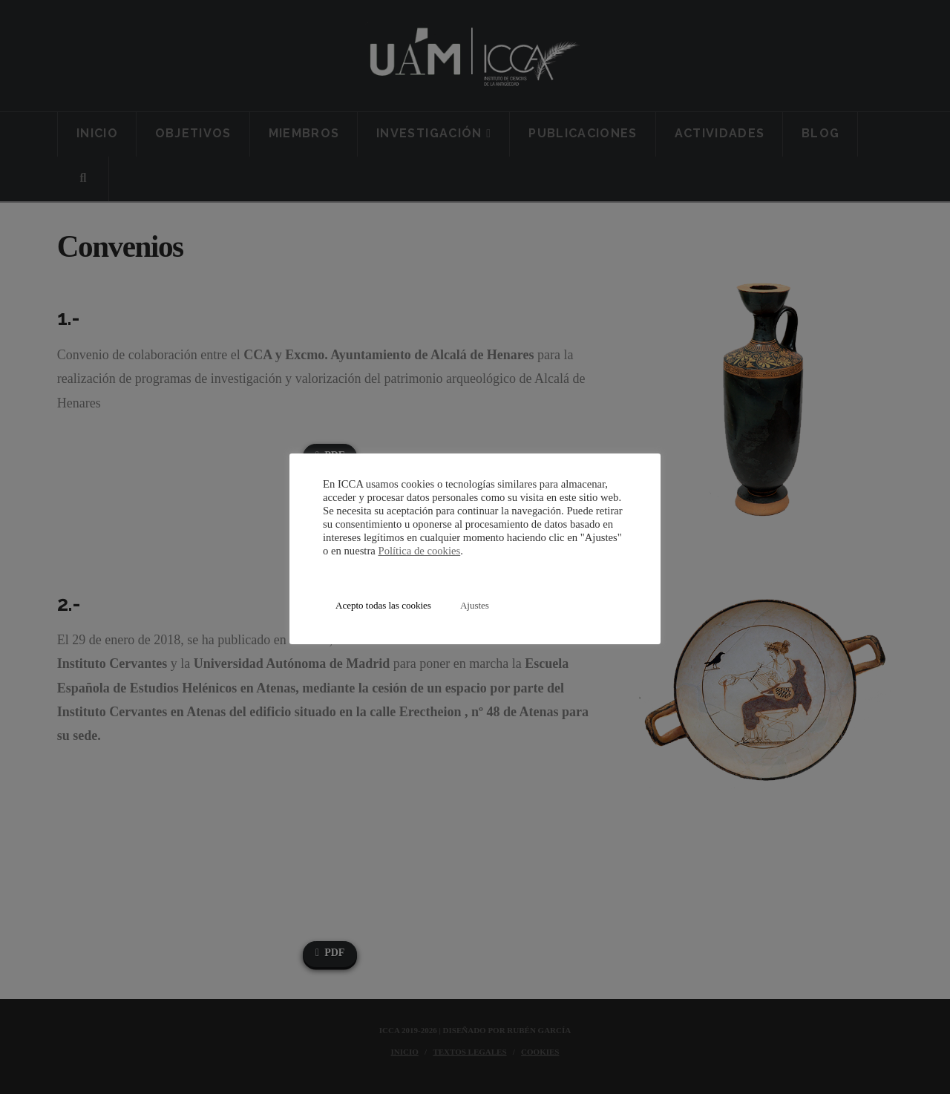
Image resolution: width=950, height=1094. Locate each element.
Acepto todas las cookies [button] (383, 605)
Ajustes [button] (474, 605)
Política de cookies (419, 551)
